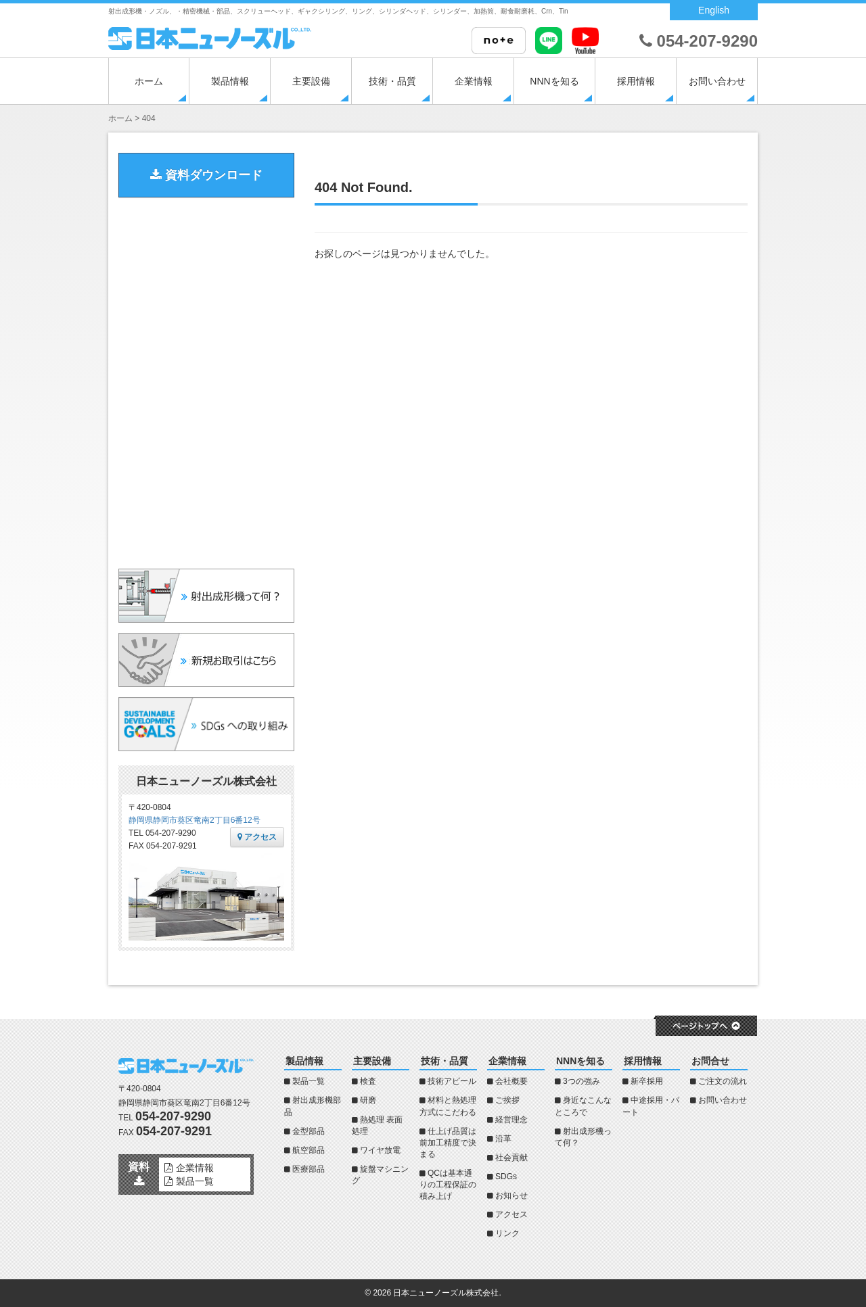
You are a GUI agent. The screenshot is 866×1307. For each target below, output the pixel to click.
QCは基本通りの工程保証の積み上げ (447, 1184)
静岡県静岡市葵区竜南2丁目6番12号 (194, 820)
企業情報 (474, 81)
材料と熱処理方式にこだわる (447, 1105)
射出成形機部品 (312, 1105)
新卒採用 (647, 1081)
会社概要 (511, 1081)
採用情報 (636, 81)
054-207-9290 (698, 41)
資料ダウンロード (206, 175)
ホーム (149, 81)
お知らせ (511, 1195)
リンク (507, 1233)
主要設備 (311, 81)
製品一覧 (308, 1081)
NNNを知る (554, 81)
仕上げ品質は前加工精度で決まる (447, 1142)
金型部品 (308, 1131)
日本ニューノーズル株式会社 (446, 1293)
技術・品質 (392, 81)
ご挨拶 (507, 1100)
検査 (368, 1081)
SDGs (506, 1176)
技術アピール (452, 1081)
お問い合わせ (717, 81)
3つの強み (581, 1081)
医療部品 (308, 1169)
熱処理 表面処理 (377, 1125)
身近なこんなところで (583, 1105)
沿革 (503, 1138)
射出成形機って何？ (583, 1136)
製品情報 (230, 81)
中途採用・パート (650, 1105)
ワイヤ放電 (380, 1150)
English (713, 10)
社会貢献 (511, 1157)
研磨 (368, 1100)
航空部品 (308, 1150)
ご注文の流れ (722, 1081)
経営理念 (511, 1119)
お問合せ (710, 1060)
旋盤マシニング (380, 1174)
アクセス (257, 837)
